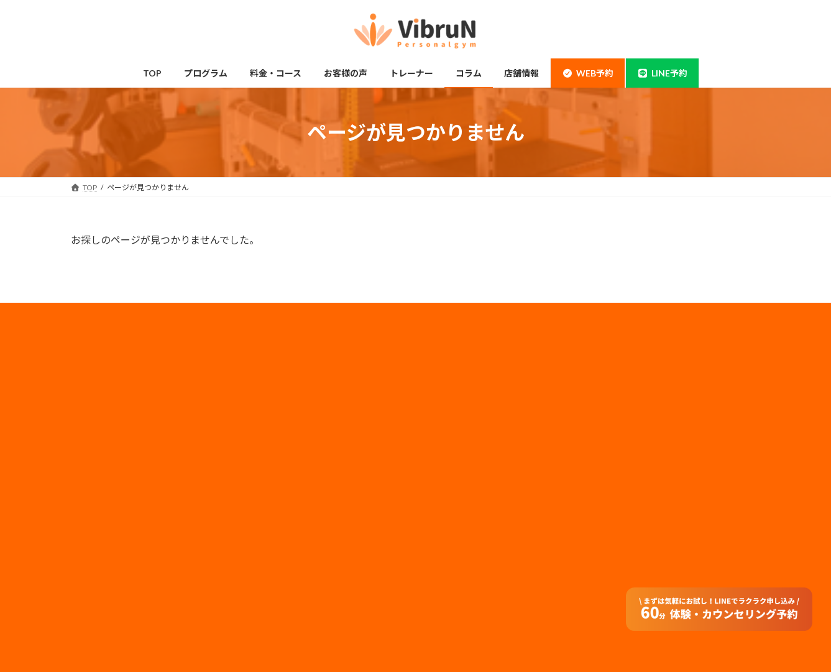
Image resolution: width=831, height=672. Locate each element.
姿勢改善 (101, 502)
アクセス (275, 502)
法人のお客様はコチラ (473, 443)
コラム (272, 478)
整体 (93, 527)
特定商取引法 (458, 476)
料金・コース (108, 551)
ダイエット (104, 478)
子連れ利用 (279, 430)
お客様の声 (104, 600)
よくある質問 (283, 527)
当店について (108, 430)
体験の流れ (104, 576)
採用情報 (451, 393)
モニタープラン (287, 405)
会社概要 (451, 377)
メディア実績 (458, 426)
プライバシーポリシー (473, 410)
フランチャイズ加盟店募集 (481, 459)
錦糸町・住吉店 (112, 380)
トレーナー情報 (287, 454)
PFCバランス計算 (291, 600)
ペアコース (279, 380)
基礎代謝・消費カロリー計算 (309, 576)
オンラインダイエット (298, 551)
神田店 (97, 405)
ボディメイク (108, 454)
